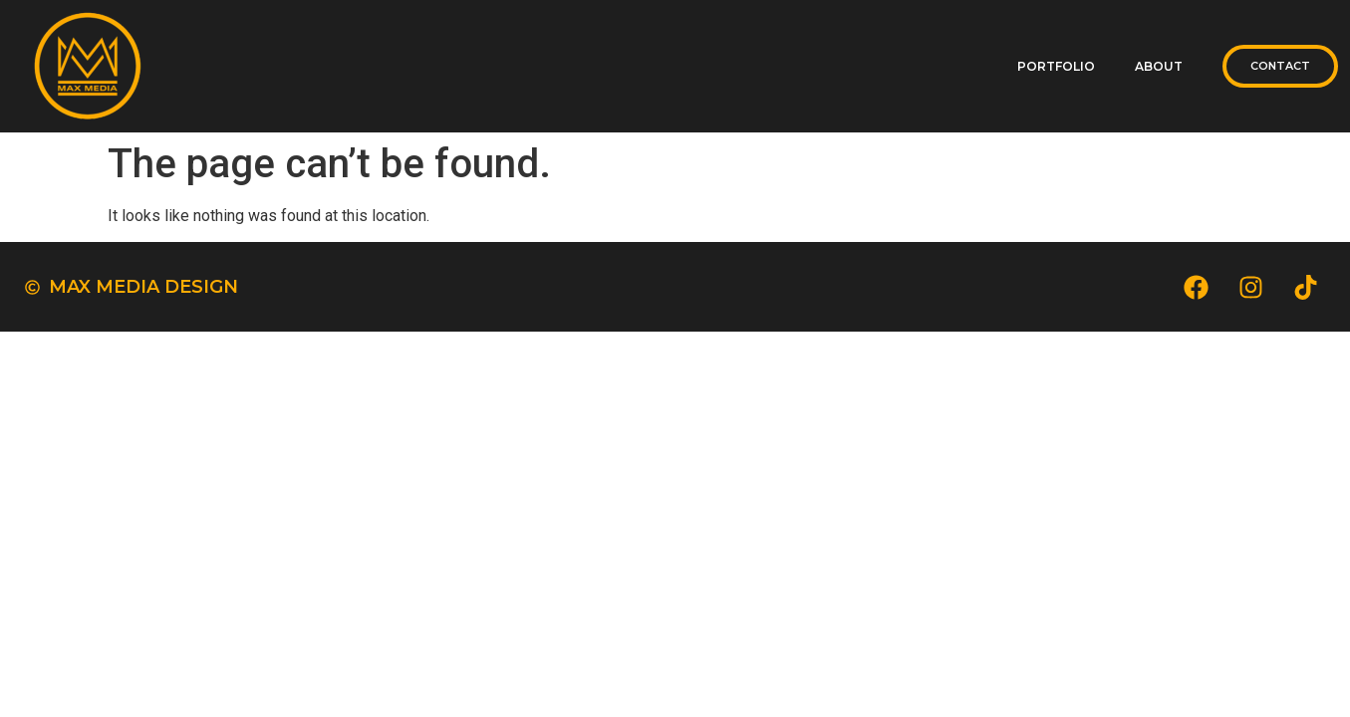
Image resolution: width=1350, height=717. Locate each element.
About (1159, 66)
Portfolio (1056, 66)
